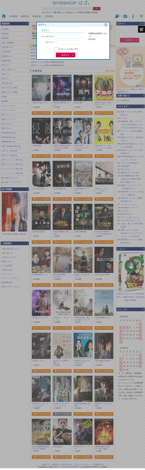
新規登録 (91, 39)
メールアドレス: (48, 37)
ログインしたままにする (68, 49)
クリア (105, 24)
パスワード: (49, 42)
